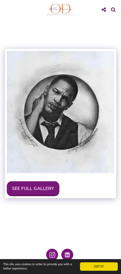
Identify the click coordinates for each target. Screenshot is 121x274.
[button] (7, 9)
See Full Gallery (33, 188)
